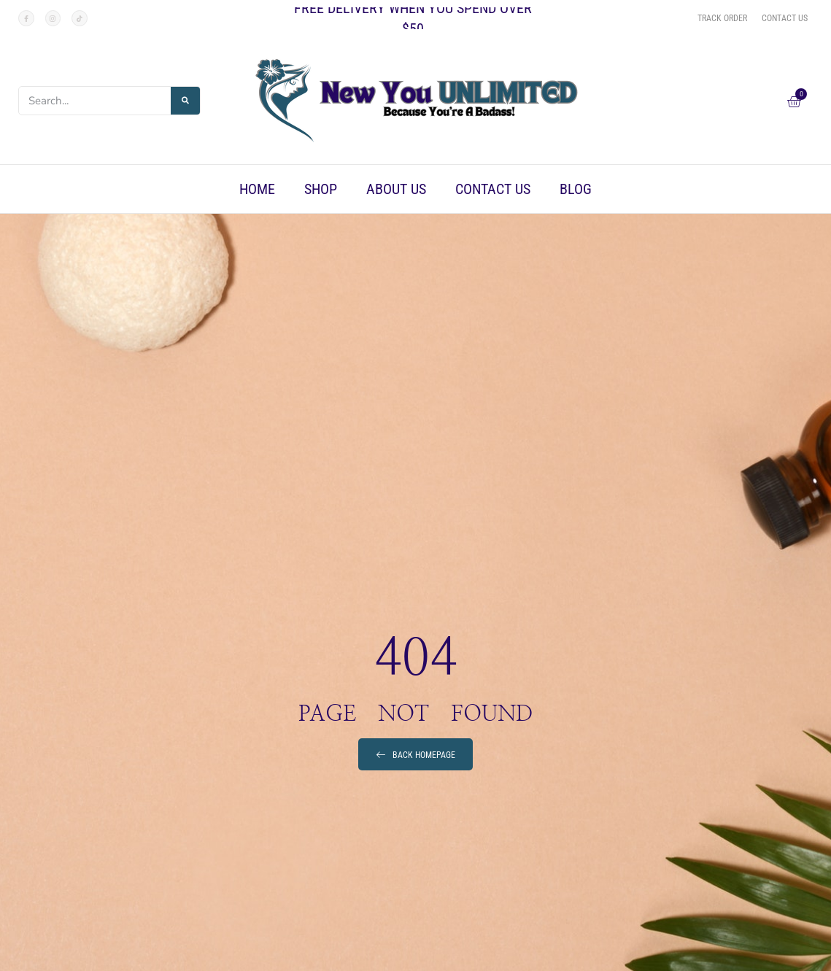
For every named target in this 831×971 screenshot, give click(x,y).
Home (257, 189)
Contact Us (492, 189)
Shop (320, 189)
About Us (396, 189)
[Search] (185, 101)
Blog (576, 189)
